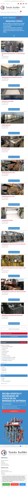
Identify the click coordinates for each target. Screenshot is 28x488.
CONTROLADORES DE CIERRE (8, 357)
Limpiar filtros (23, 342)
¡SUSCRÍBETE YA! (14, 411)
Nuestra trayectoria (4, 460)
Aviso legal (3, 462)
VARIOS (3, 349)
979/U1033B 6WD (5, 381)
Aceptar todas (6, 484)
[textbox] (9, 12)
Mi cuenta (3, 3)
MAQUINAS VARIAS (19, 17)
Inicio (5, 17)
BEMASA (3, 370)
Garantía (2, 472)
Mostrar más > (4, 373)
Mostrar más (4, 363)
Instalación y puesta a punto (6, 471)
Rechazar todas (15, 484)
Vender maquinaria (4, 470)
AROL (3, 367)
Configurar (22, 484)
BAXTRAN (4, 369)
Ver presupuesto (14, 336)
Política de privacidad (5, 465)
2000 (3, 378)
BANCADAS (4, 352)
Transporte (3, 474)
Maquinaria (12, 17)
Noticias (2, 461)
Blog (7, 3)
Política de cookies (4, 464)
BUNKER (3, 354)
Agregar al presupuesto (14, 61)
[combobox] (9, 12)
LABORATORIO (5, 351)
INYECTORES (4, 348)
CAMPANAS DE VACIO (6, 360)
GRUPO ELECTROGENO (7, 346)
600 (2, 379)
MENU (23, 7)
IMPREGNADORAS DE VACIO (8, 359)
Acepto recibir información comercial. (11, 408)
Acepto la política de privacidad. (9, 406)
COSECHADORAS (5, 356)
